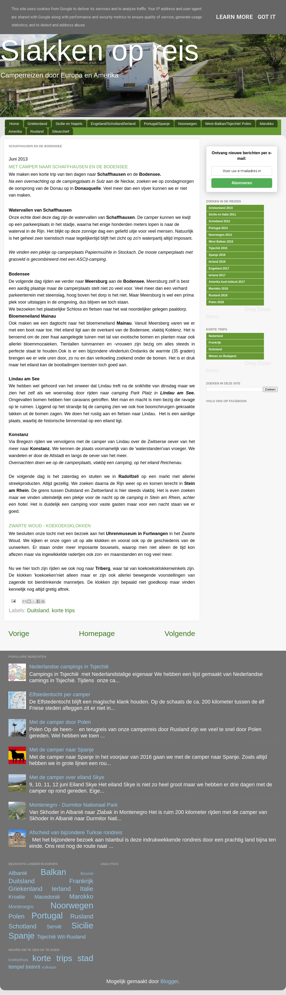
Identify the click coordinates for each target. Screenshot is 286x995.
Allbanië (17, 873)
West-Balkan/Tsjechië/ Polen (228, 124)
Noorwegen (187, 124)
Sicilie (82, 925)
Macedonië (47, 897)
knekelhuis (18, 959)
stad (85, 958)
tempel (16, 967)
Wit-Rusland (71, 937)
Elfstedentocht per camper (59, 694)
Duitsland (38, 610)
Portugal (47, 915)
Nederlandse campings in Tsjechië (69, 667)
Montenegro (21, 906)
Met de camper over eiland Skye (66, 777)
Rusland (37, 131)
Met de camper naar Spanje (61, 750)
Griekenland (37, 124)
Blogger (169, 981)
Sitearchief (60, 131)
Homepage (97, 633)
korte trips (63, 610)
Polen (16, 916)
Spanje (21, 935)
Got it (267, 17)
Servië (54, 927)
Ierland (61, 888)
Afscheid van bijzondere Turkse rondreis (75, 832)
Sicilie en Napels (69, 124)
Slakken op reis (99, 50)
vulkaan (49, 967)
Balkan (53, 872)
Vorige (18, 633)
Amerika (15, 131)
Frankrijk (81, 881)
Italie (86, 888)
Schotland (22, 926)
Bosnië (86, 873)
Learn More (234, 17)
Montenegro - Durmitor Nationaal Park (73, 805)
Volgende (180, 633)
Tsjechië (46, 937)
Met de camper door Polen (60, 722)
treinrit (33, 967)
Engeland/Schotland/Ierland (113, 124)
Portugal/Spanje (157, 124)
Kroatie (16, 897)
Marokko (267, 124)
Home (14, 124)
